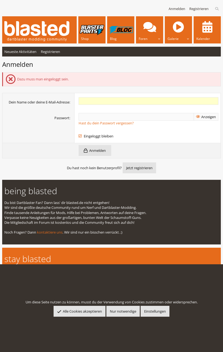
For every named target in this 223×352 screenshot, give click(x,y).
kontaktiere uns (50, 232)
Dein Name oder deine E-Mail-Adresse (39, 102)
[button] (159, 37)
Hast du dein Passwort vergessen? (106, 123)
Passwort (61, 117)
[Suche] (217, 8)
